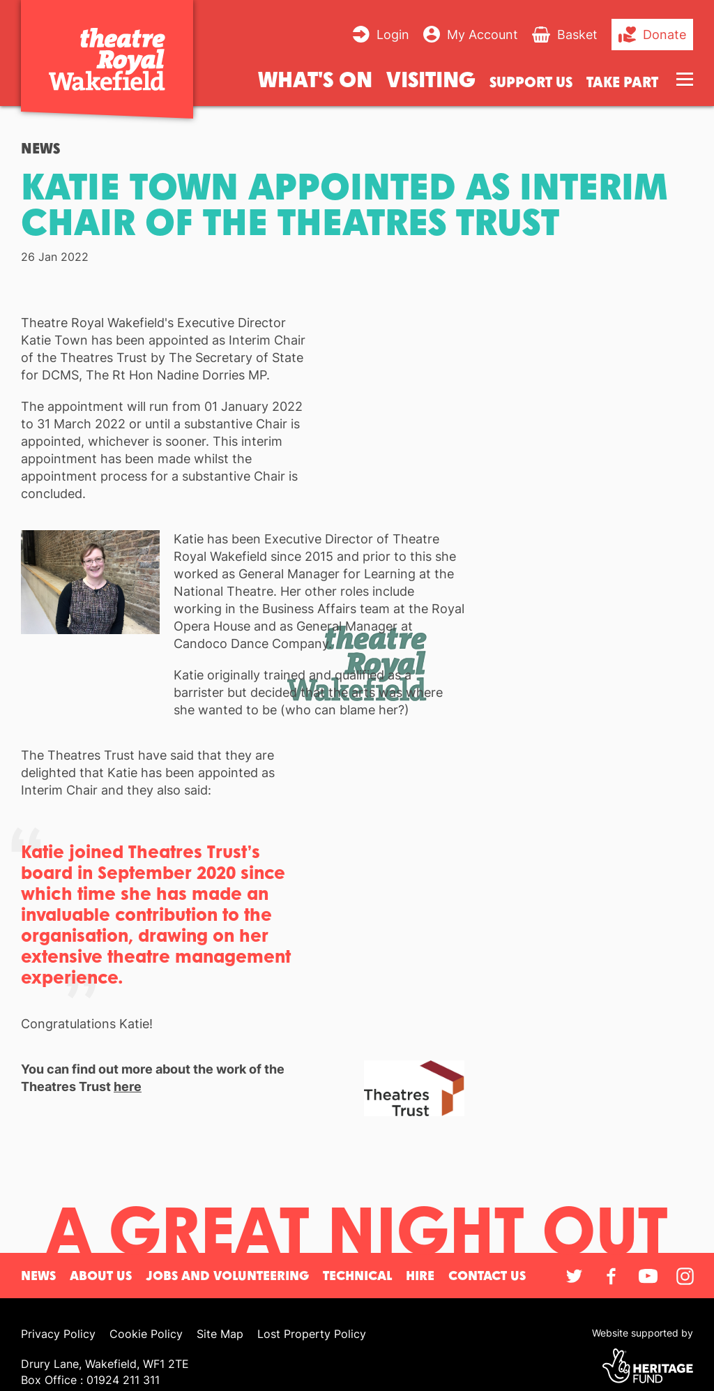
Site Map (220, 1334)
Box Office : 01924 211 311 (90, 1380)
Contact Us (487, 1275)
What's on (315, 78)
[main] (357, 661)
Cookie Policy (146, 1334)
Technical (357, 1275)
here (128, 1086)
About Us (101, 1275)
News (40, 148)
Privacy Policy (58, 1334)
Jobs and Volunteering (227, 1275)
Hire (420, 1275)
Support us (530, 82)
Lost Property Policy (311, 1334)
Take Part (622, 82)
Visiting (431, 78)
